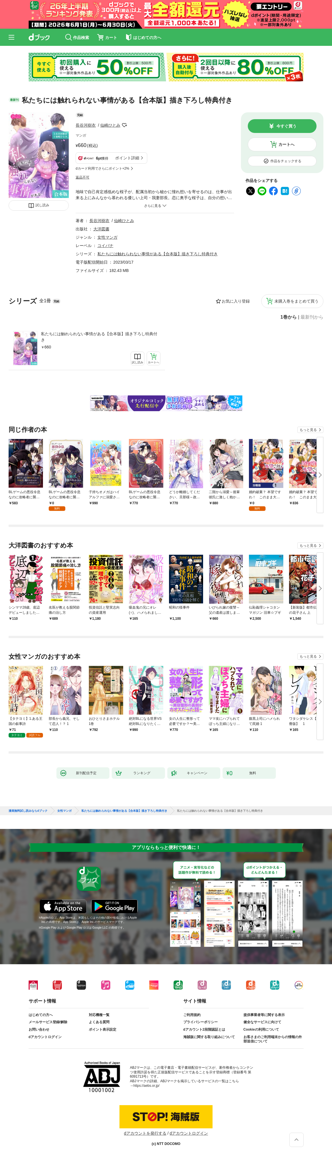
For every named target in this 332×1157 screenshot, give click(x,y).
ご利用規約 (192, 1015)
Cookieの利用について (261, 1029)
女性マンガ (107, 237)
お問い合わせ (39, 1029)
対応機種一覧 (99, 1015)
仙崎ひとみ (110, 125)
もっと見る (308, 430)
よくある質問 (99, 1022)
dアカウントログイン (45, 1037)
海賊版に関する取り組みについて (209, 1037)
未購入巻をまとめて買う (296, 301)
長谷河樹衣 (86, 125)
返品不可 (82, 177)
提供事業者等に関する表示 (264, 1015)
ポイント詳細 (127, 158)
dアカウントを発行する (145, 1133)
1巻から (288, 317)
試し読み (42, 205)
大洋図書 (101, 229)
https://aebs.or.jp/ (146, 1086)
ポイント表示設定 (102, 1029)
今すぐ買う (286, 126)
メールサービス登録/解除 (48, 1022)
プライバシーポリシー (200, 1022)
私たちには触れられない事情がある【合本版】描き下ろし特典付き (99, 337)
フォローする (124, 125)
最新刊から (311, 317)
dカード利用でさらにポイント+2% (102, 168)
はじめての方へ (41, 1015)
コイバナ (105, 245)
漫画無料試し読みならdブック (28, 810)
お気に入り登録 (236, 301)
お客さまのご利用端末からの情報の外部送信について (272, 1039)
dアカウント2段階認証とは (204, 1029)
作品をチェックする (285, 161)
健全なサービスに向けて (262, 1022)
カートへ (286, 144)
